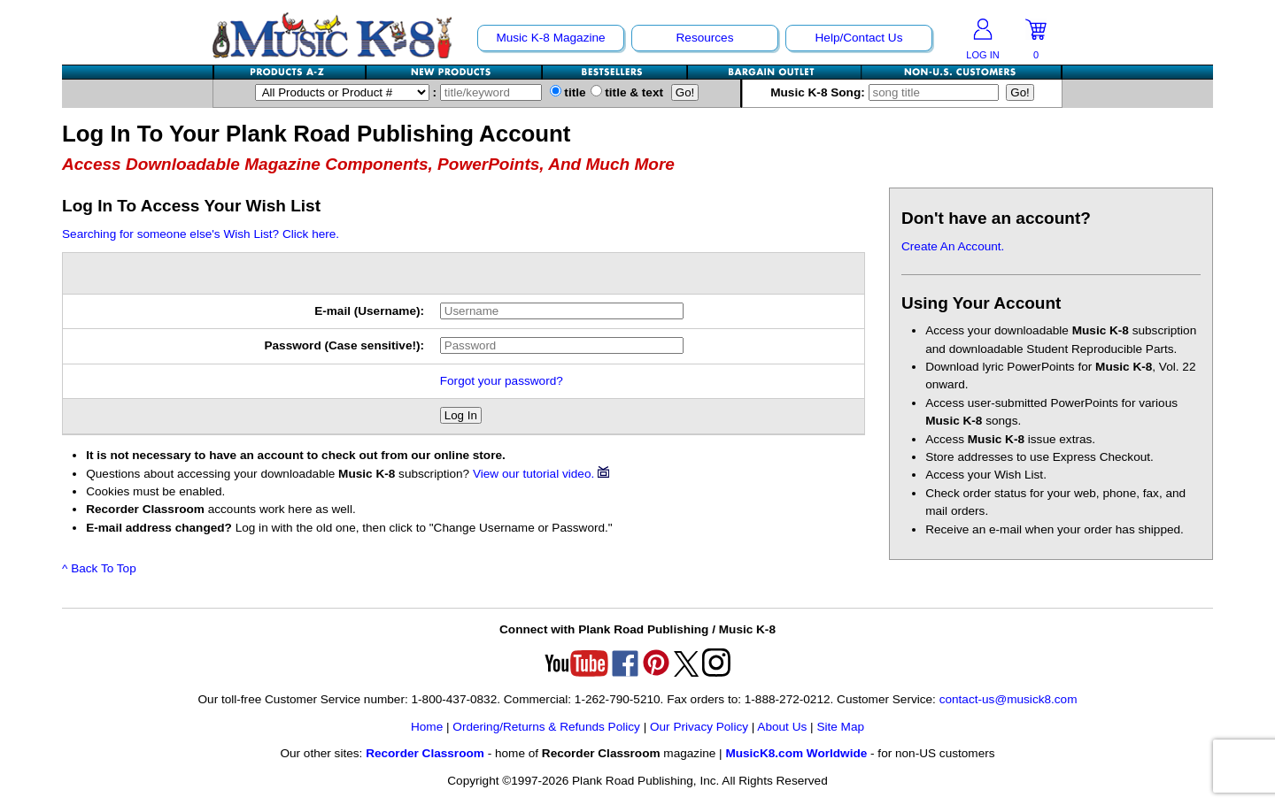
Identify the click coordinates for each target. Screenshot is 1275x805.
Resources (705, 37)
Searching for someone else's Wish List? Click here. (200, 234)
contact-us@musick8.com (1008, 699)
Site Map (840, 726)
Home (427, 726)
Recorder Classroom (425, 753)
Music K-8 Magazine (550, 37)
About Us (782, 726)
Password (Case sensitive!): (344, 345)
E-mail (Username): (369, 311)
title (568, 92)
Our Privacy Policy (699, 726)
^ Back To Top (99, 568)
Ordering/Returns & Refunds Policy (546, 726)
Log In (460, 415)
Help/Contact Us (859, 37)
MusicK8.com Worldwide (796, 753)
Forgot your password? (501, 380)
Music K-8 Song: (886, 92)
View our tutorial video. (541, 473)
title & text (627, 92)
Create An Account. (952, 246)
